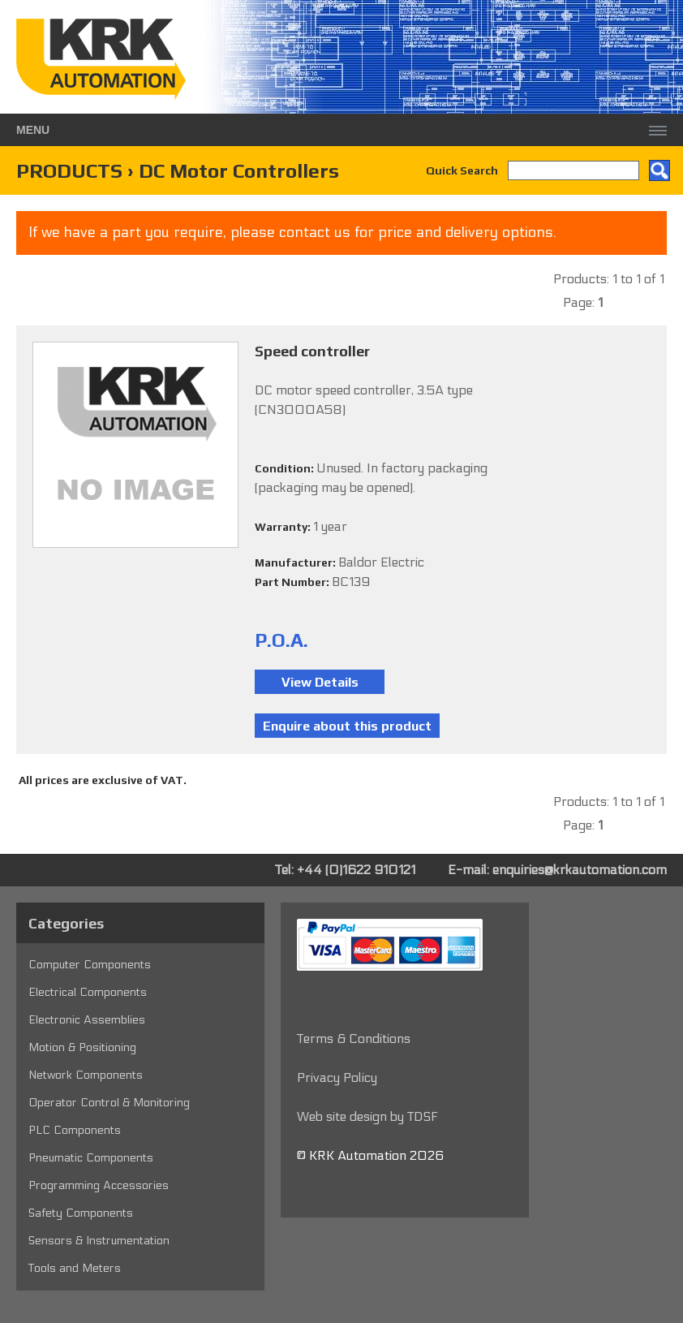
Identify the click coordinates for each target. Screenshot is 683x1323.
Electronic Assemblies (86, 1020)
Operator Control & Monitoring (109, 1103)
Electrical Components (87, 992)
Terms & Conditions (353, 1038)
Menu (32, 129)
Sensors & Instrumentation (99, 1241)
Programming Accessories (98, 1185)
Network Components (85, 1075)
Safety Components (80, 1213)
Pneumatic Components (90, 1158)
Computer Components (89, 965)
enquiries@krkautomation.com (579, 869)
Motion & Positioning (82, 1047)
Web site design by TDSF (367, 1116)
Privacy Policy (337, 1077)
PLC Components (74, 1130)
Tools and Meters (74, 1268)
